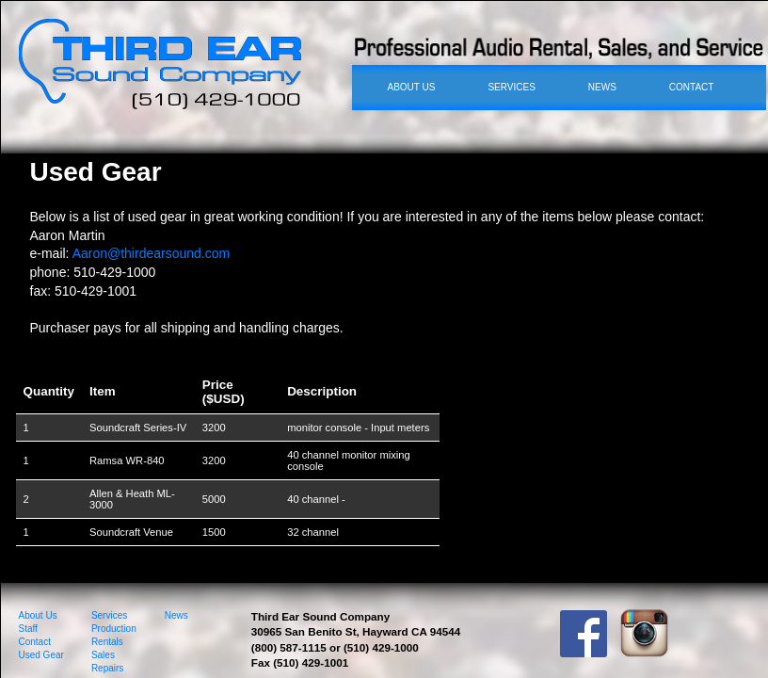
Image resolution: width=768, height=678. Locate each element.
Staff (28, 628)
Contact (35, 642)
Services (109, 615)
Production (113, 628)
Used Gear (41, 655)
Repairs (107, 668)
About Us (38, 615)
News (176, 615)
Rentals (107, 642)
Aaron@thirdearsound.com (151, 253)
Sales (103, 655)
